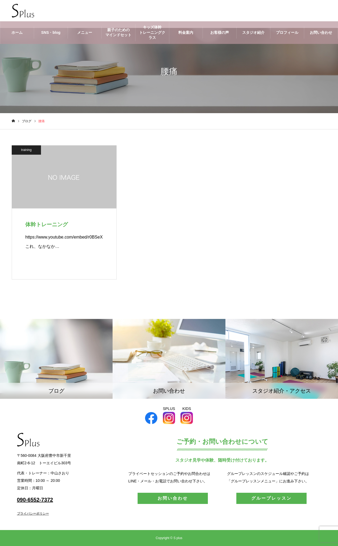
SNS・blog (50, 32)
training (26, 150)
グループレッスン (271, 498)
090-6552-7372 (35, 500)
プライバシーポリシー (33, 513)
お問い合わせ (321, 32)
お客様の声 (219, 32)
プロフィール (287, 32)
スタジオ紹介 (253, 32)
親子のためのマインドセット (118, 32)
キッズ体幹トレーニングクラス (152, 32)
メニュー (84, 32)
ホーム (17, 32)
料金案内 (185, 32)
